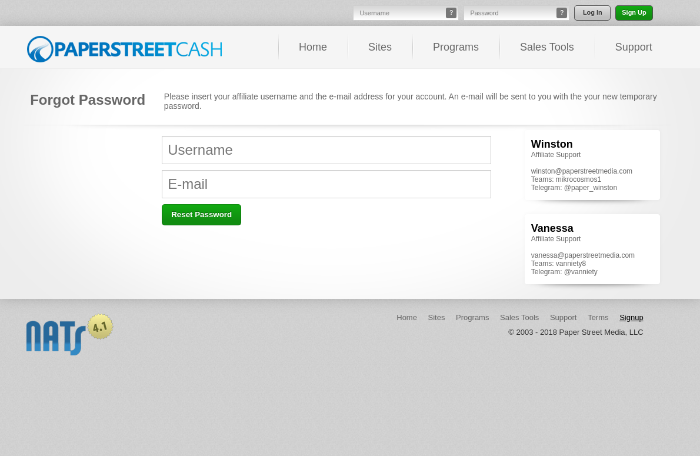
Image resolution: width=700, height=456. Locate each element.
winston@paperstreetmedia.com (581, 171)
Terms (598, 317)
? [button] (451, 12)
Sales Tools (547, 47)
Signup (631, 317)
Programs (456, 47)
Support (633, 47)
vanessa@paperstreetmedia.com (583, 255)
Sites (380, 47)
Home (313, 47)
